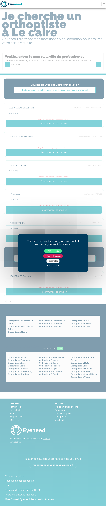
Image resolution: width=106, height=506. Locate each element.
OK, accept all (53, 251)
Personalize (53, 261)
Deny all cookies (53, 256)
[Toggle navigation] (103, 4)
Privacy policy (53, 265)
